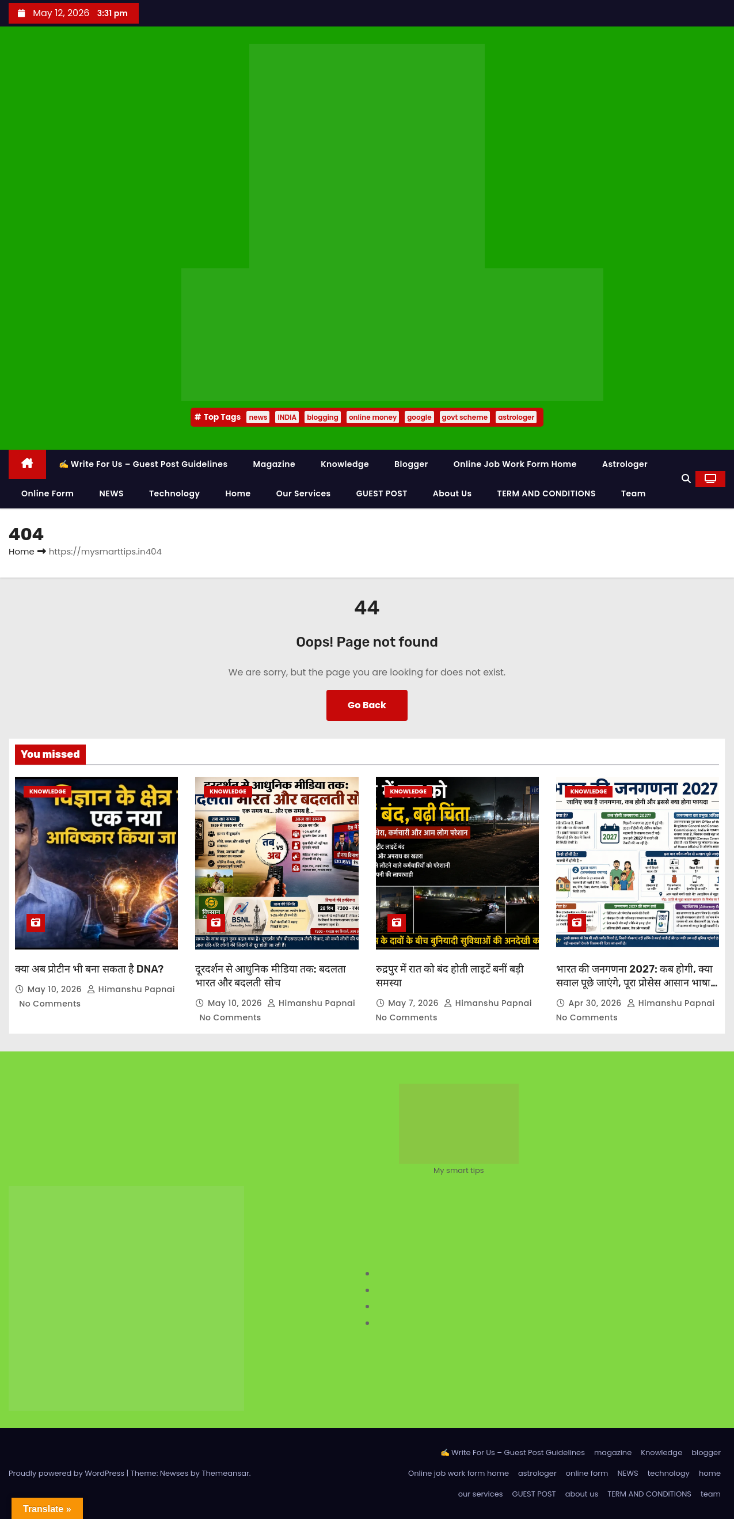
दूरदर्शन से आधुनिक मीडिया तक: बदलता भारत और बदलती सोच (270, 976)
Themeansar (225, 1473)
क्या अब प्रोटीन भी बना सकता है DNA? (89, 969)
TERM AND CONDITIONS (546, 493)
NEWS (111, 493)
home (237, 493)
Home (22, 551)
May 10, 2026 (56, 989)
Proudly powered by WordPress (68, 1473)
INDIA (286, 417)
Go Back (367, 705)
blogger (411, 464)
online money (373, 417)
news (258, 417)
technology (174, 493)
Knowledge (345, 464)
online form (47, 493)
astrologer (516, 417)
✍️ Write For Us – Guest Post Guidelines (143, 464)
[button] (686, 478)
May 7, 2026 (414, 1003)
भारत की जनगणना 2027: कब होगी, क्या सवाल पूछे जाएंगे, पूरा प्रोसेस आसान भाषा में (634, 983)
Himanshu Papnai (131, 989)
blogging (323, 417)
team (633, 493)
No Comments (50, 1003)
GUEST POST (382, 493)
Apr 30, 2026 (596, 1003)
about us (452, 493)
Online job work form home (515, 464)
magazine (274, 464)
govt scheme (465, 417)
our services (303, 493)
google (419, 417)
